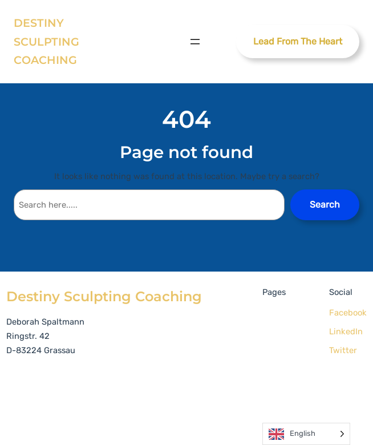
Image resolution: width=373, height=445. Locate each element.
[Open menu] (195, 41)
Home (276, 314)
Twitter (343, 350)
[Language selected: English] (306, 434)
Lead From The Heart (297, 41)
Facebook (348, 313)
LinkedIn (346, 331)
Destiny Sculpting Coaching (46, 41)
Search (325, 204)
